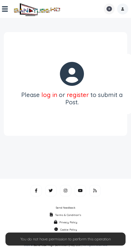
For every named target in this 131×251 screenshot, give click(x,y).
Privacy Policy (65, 222)
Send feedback (65, 207)
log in (49, 95)
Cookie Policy (65, 229)
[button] (122, 9)
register (78, 95)
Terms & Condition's (65, 215)
